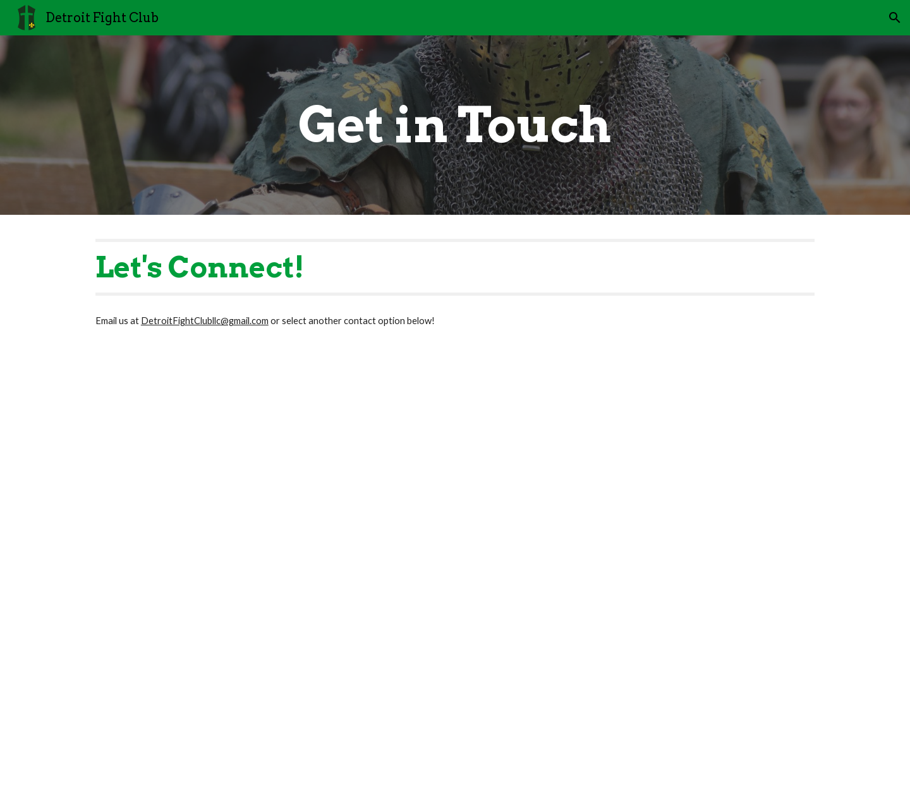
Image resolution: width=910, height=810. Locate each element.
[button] (895, 18)
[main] (455, 125)
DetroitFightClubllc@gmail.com (205, 320)
